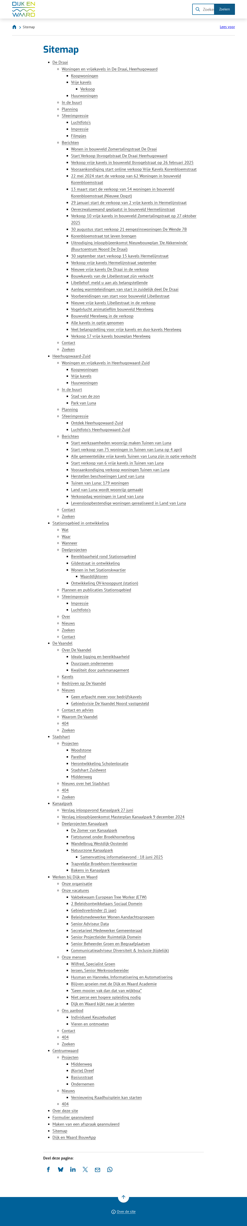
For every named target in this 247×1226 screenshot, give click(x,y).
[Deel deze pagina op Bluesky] (60, 1169)
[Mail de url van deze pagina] (97, 1169)
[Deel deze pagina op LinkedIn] (73, 1169)
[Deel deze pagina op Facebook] (48, 1169)
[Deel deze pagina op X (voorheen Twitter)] (85, 1169)
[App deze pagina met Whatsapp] (110, 1169)
